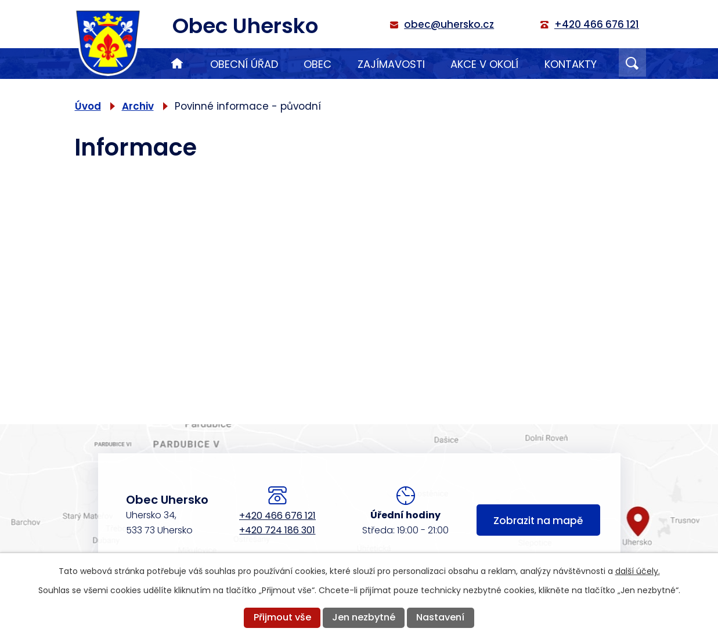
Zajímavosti (391, 64)
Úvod (177, 63)
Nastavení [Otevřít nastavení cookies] (440, 617)
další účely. (637, 571)
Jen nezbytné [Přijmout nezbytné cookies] (363, 617)
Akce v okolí (484, 64)
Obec (317, 64)
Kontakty (570, 64)
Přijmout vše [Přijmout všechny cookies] (282, 617)
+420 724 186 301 (277, 530)
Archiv (138, 106)
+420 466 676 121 (277, 515)
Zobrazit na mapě (538, 521)
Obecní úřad (244, 64)
